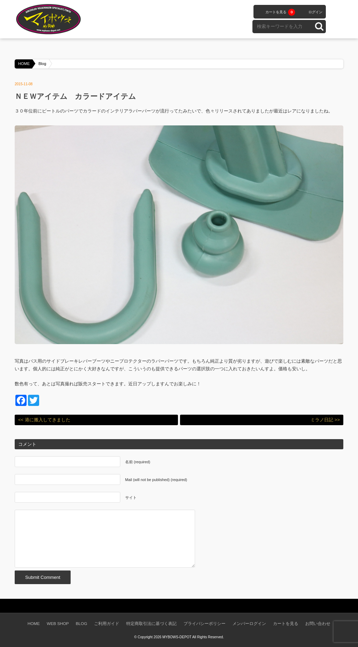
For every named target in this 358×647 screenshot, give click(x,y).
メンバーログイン (249, 623)
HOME (24, 63)
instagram (336, 26)
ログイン (315, 12)
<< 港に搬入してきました (44, 419)
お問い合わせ (317, 623)
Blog (42, 63)
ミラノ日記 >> (325, 419)
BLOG (203, 18)
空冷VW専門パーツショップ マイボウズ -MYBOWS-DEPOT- (50, 19)
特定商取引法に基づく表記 (151, 623)
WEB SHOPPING (130, 18)
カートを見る (280, 12)
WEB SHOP (58, 623)
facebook (336, 12)
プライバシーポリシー (204, 623)
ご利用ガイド (106, 623)
